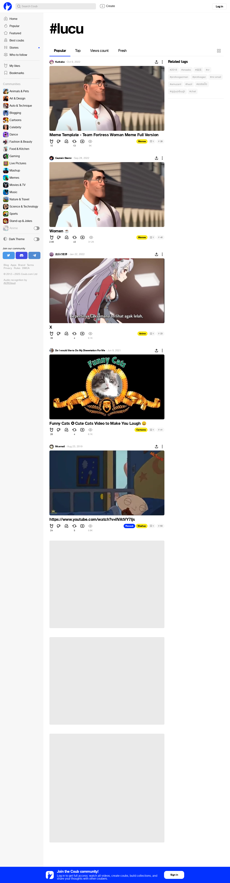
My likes (12, 65)
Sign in (174, 875)
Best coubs (14, 40)
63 (160, 526)
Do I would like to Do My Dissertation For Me (80, 350)
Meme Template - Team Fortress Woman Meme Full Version (103, 134)
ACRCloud (9, 283)
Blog (6, 265)
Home (10, 18)
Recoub (129, 526)
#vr (208, 70)
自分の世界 (61, 254)
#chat (192, 91)
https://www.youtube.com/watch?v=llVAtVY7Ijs (92, 519)
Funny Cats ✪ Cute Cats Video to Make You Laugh (97, 423)
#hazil (188, 84)
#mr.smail (215, 77)
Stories (22, 47)
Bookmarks (14, 73)
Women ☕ (59, 231)
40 (160, 237)
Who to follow (15, 54)
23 (160, 333)
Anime (142, 333)
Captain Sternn (63, 158)
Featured (12, 33)
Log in (219, 6)
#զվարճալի (177, 91)
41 (160, 429)
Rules (17, 268)
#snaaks (186, 70)
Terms (30, 265)
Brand (21, 265)
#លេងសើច (201, 84)
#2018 (173, 70)
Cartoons (141, 429)
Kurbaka (60, 62)
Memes (142, 141)
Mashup (142, 526)
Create (107, 6)
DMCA (25, 268)
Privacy (8, 268)
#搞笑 (198, 70)
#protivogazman (179, 77)
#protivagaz (199, 77)
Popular (11, 26)
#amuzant (175, 84)
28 (160, 141)
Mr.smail (60, 446)
